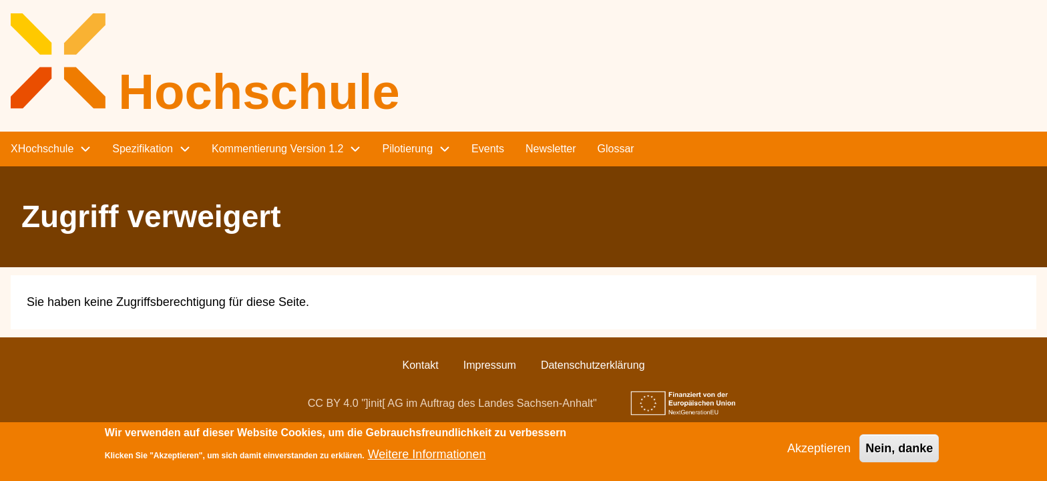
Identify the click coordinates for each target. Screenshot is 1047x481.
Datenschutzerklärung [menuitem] (593, 365)
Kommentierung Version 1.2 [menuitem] (277, 148)
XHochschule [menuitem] (42, 148)
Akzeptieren (819, 452)
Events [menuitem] (487, 148)
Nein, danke (899, 452)
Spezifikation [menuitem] (142, 148)
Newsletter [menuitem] (551, 148)
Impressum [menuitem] (489, 365)
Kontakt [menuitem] (420, 365)
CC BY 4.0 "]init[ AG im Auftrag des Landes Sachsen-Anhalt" (452, 403)
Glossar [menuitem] (616, 148)
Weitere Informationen (427, 458)
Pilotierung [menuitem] (407, 148)
